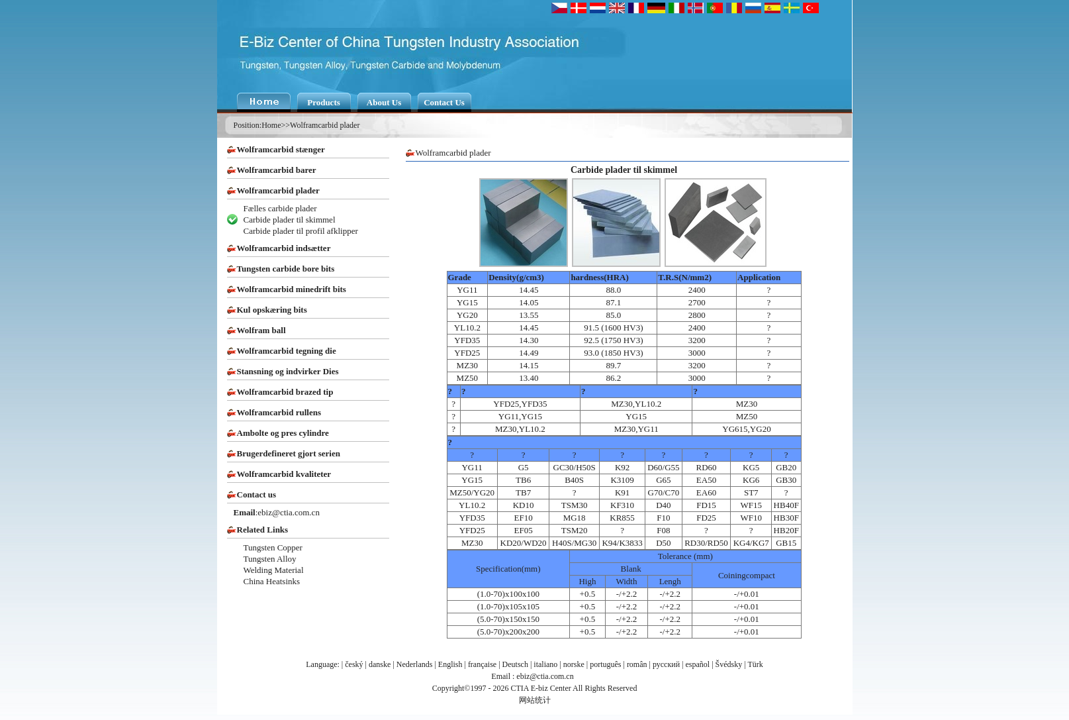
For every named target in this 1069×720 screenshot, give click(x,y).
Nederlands (414, 664)
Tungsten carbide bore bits (286, 269)
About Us (384, 102)
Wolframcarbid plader (324, 125)
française (482, 664)
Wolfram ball (261, 330)
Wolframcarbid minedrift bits (291, 289)
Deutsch (515, 664)
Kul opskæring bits (272, 310)
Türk (755, 664)
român (637, 664)
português (605, 664)
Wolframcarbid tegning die (286, 351)
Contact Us (444, 102)
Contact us (257, 494)
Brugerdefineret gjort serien (288, 453)
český (354, 664)
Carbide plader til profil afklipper (301, 231)
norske (573, 664)
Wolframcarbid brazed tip (285, 392)
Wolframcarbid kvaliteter (284, 474)
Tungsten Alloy (270, 559)
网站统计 (535, 700)
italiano (545, 664)
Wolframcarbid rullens (279, 412)
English (450, 664)
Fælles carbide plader (280, 208)
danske (380, 664)
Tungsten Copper (273, 547)
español (698, 664)
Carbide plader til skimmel (290, 220)
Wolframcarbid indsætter (284, 248)
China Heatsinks (272, 581)
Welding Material (274, 570)
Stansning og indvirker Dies (288, 371)
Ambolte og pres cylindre (283, 433)
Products (323, 102)
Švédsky (729, 664)
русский (666, 664)
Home (271, 125)
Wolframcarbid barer (276, 170)
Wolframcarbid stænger (281, 149)
